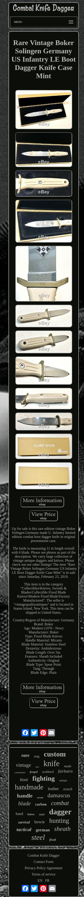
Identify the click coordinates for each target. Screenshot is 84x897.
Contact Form (43, 862)
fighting (43, 778)
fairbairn (65, 771)
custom (55, 754)
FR (47, 880)
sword (40, 797)
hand (19, 814)
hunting (59, 820)
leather (53, 788)
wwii (42, 814)
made (67, 766)
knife (51, 763)
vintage (23, 765)
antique (63, 780)
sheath (62, 828)
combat (60, 803)
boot (24, 779)
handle (24, 796)
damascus (58, 795)
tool (37, 767)
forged (34, 772)
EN (40, 880)
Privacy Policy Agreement (43, 868)
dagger (60, 812)
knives (31, 814)
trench (67, 789)
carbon (41, 804)
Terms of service (43, 874)
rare (25, 755)
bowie (39, 821)
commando (20, 772)
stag (36, 756)
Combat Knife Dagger (43, 855)
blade (24, 803)
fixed (52, 839)
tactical (24, 829)
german (43, 830)
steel (38, 837)
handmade (29, 787)
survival (24, 822)
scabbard (48, 772)
